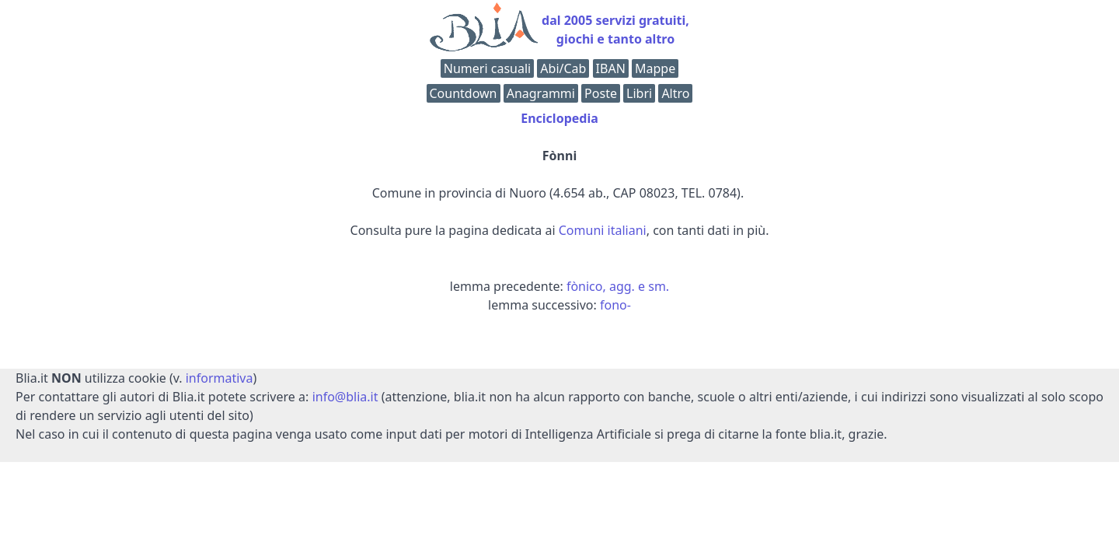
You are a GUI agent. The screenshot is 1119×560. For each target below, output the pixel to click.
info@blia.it (345, 396)
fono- (615, 304)
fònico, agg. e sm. (617, 286)
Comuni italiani (603, 230)
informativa (219, 378)
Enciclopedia (559, 118)
